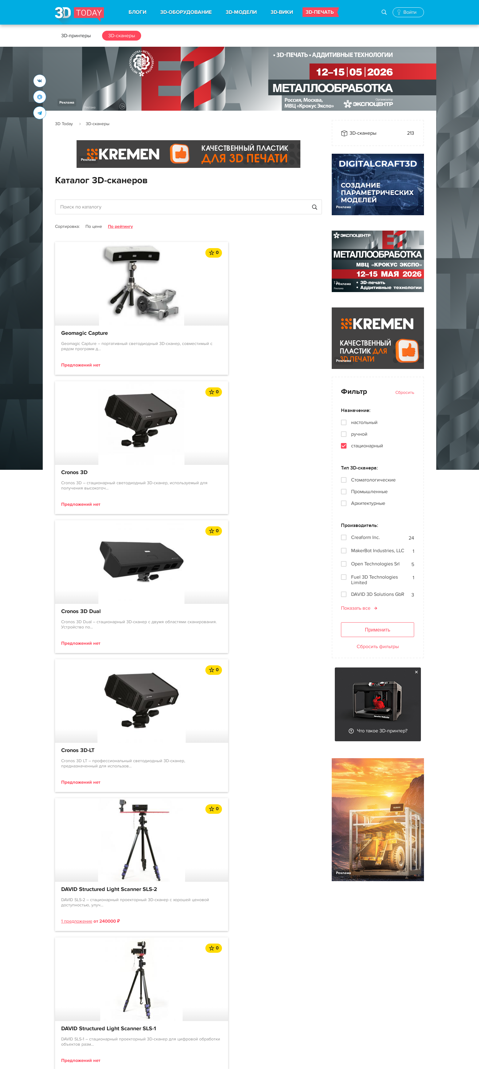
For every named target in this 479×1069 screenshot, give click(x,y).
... (189, 690)
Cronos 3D (165, 333)
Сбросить (404, 392)
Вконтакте (291, 985)
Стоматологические (373, 480)
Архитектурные (368, 503)
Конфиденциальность (225, 1058)
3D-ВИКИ (282, 12)
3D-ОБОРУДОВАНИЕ (186, 12)
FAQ (59, 1029)
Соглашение (69, 996)
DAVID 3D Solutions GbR (377, 594)
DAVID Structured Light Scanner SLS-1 (272, 477)
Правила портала (74, 1007)
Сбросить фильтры (378, 646)
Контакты (342, 972)
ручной (359, 434)
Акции (212, 996)
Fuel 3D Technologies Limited (374, 579)
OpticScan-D (77, 620)
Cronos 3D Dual (263, 333)
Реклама (66, 102)
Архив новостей (223, 1029)
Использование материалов (165, 1058)
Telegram (290, 996)
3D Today (64, 123)
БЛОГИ (137, 12)
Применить (377, 629)
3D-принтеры (76, 36)
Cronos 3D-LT (77, 473)
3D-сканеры (121, 36)
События (215, 1007)
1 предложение (167, 512)
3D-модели (142, 996)
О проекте (66, 985)
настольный (364, 422)
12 (206, 691)
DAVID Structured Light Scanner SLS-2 (181, 477)
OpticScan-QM (261, 620)
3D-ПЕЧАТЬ (320, 12)
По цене (93, 226)
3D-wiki (138, 1018)
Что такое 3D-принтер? (382, 731)
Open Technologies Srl (375, 564)
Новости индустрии (226, 985)
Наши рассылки (297, 1007)
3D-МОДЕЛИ (241, 12)
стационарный (367, 446)
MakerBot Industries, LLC (377, 551)
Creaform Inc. (365, 537)
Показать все (355, 608)
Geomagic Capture (84, 333)
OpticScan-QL (169, 620)
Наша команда (348, 994)
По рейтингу (120, 226)
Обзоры (214, 1018)
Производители (147, 1029)
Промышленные (369, 491)
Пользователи (71, 1018)
